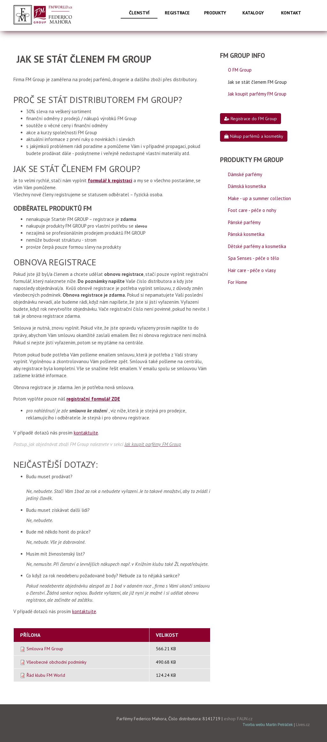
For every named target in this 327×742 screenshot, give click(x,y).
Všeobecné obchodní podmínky (57, 662)
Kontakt (291, 13)
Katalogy (253, 13)
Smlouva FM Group (45, 649)
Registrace (177, 13)
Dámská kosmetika (247, 186)
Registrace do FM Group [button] (250, 118)
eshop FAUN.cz (238, 719)
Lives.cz (303, 724)
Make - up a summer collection (259, 198)
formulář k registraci (110, 180)
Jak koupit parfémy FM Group (257, 94)
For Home (237, 282)
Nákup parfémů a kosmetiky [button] (253, 136)
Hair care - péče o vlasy (252, 270)
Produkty (215, 13)
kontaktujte (86, 433)
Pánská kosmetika (246, 234)
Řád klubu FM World (46, 675)
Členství (139, 13)
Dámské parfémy (245, 174)
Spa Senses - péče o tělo (253, 258)
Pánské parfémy (244, 222)
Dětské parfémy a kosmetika (257, 246)
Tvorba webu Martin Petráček (268, 724)
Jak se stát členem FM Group (257, 82)
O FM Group (240, 70)
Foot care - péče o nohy (252, 210)
